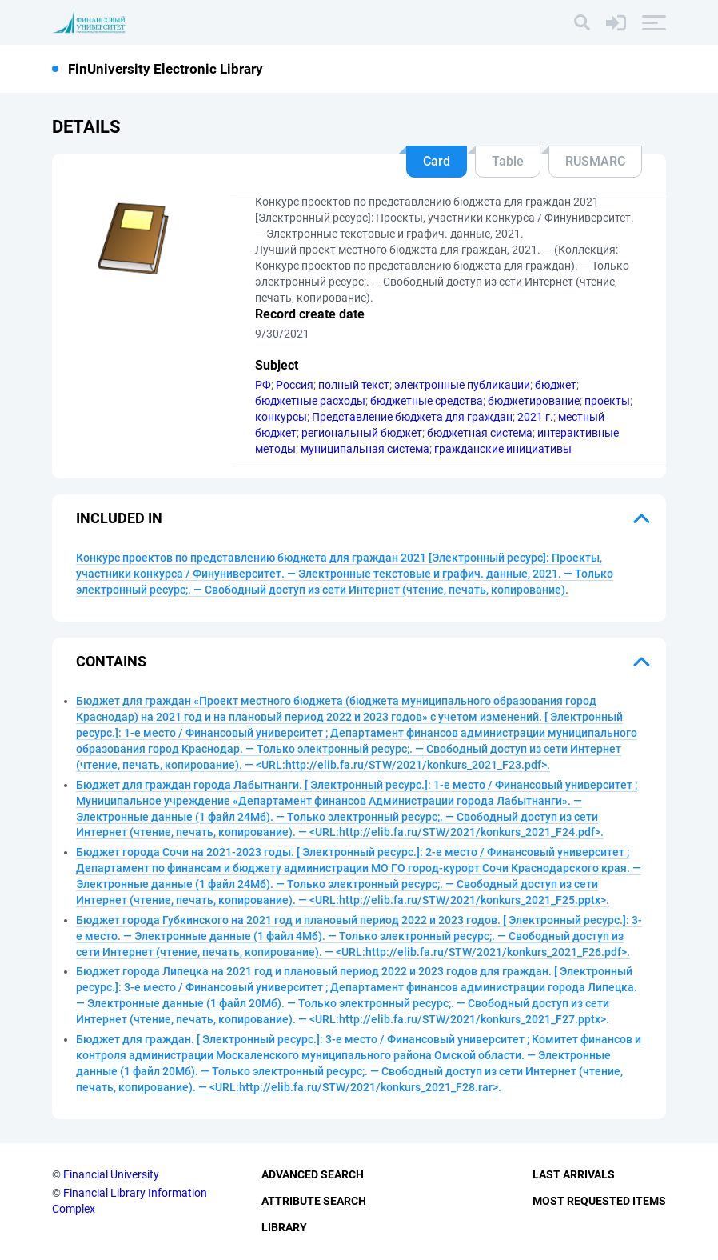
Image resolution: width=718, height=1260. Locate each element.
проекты (607, 400)
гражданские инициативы (503, 448)
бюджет (555, 384)
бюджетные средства (426, 400)
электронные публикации (462, 384)
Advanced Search (312, 1174)
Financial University (111, 1174)
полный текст (353, 384)
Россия (294, 384)
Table (508, 161)
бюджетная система (480, 432)
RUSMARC (595, 161)
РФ (263, 384)
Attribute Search (313, 1200)
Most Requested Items (599, 1200)
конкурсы (281, 416)
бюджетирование (534, 400)
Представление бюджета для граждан (412, 416)
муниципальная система (365, 448)
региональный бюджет (361, 432)
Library (284, 1227)
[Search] (582, 22)
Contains (111, 661)
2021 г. (535, 416)
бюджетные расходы (310, 400)
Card (436, 161)
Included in (119, 518)
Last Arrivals (574, 1174)
